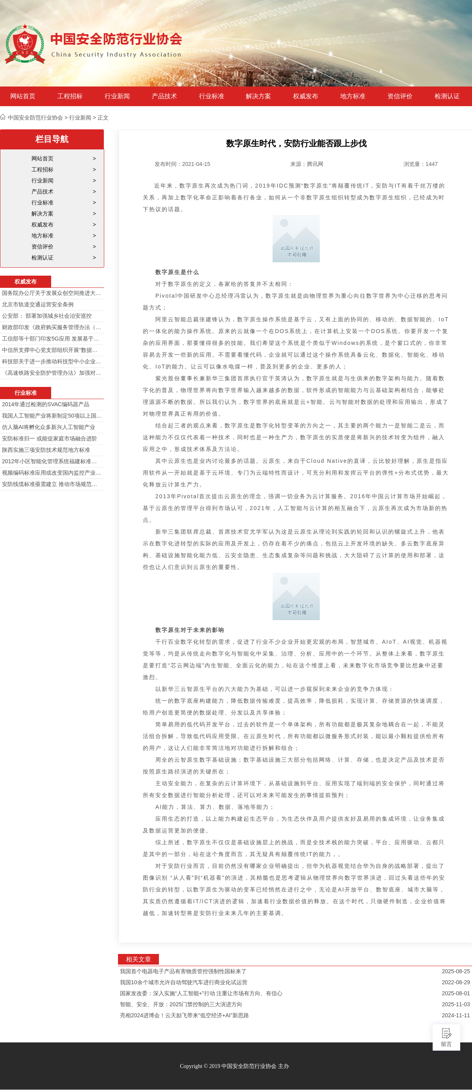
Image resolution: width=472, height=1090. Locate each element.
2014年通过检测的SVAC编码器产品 (45, 404)
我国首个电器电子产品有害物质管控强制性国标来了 (183, 971)
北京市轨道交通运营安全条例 (38, 304)
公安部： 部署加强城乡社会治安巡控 (47, 316)
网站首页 (22, 96)
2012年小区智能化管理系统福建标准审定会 (52, 461)
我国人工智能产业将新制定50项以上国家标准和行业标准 (52, 415)
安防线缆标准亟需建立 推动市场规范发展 (52, 484)
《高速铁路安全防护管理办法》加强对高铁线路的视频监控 (52, 373)
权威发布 (305, 96)
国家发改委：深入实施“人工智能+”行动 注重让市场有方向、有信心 (201, 993)
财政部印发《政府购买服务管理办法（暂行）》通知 (52, 327)
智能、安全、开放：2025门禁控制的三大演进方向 (181, 1004)
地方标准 (352, 96)
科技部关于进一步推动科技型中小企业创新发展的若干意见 (52, 361)
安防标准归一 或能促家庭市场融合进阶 (49, 438)
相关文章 (138, 959)
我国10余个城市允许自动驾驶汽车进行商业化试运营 (183, 982)
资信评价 (400, 96)
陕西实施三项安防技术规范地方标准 (46, 450)
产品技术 (164, 96)
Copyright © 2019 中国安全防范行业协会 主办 (234, 1066)
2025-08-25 (456, 971)
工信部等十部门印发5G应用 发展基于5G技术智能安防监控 (52, 338)
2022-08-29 (456, 982)
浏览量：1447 (421, 164)
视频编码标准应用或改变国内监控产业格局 (52, 473)
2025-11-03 (456, 1004)
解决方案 (258, 96)
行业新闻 (117, 96)
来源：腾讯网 (306, 164)
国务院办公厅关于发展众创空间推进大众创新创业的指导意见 (52, 293)
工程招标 (70, 96)
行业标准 (211, 96)
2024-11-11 (456, 1015)
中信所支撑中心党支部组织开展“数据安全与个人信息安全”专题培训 (52, 350)
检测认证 (447, 96)
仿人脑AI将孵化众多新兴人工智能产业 (48, 427)
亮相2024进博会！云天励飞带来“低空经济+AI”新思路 (184, 1015)
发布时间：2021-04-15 (182, 164)
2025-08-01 (456, 993)
